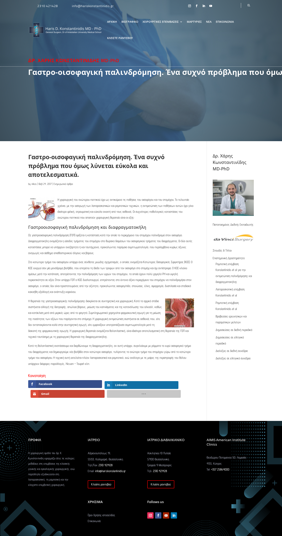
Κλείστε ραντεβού (101, 475)
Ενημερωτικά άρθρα (63, 183)
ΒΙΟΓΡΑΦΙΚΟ (129, 22)
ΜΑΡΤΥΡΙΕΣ (194, 22)
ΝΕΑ (209, 22)
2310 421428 (47, 6)
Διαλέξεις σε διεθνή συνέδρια (232, 351)
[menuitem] (249, 5)
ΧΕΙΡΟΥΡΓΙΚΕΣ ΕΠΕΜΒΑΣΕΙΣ (161, 22)
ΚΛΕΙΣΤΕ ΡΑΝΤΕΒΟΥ (120, 38)
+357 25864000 (220, 460)
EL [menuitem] (249, 5)
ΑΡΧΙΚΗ (112, 22)
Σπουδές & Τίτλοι (222, 250)
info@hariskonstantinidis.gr (93, 6)
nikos (34, 183)
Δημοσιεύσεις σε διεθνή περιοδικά (234, 330)
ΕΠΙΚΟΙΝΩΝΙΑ (225, 22)
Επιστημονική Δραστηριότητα (229, 258)
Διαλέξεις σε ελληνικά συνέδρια (233, 358)
